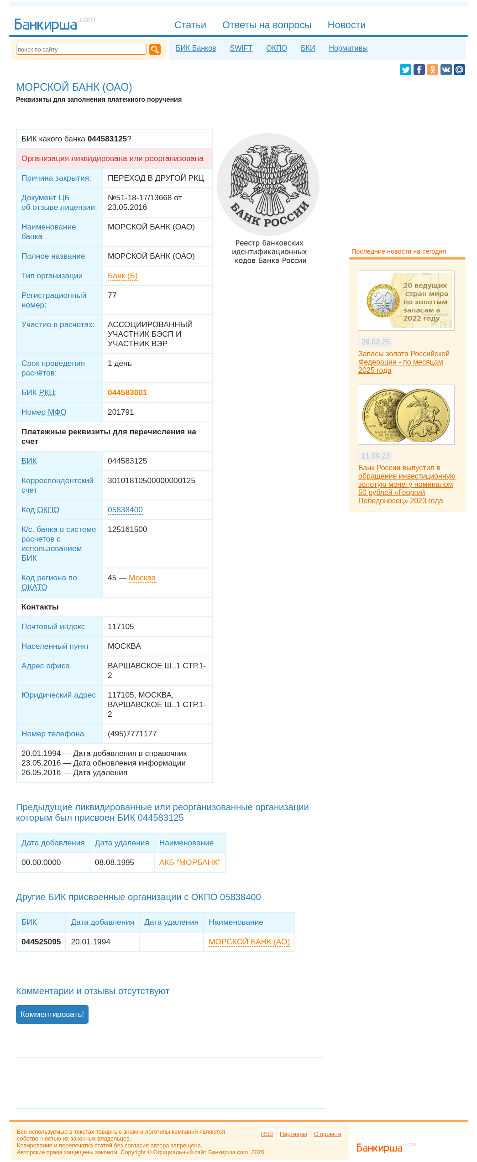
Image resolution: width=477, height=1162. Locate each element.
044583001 (127, 392)
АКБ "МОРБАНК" (189, 862)
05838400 (125, 509)
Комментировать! (52, 1014)
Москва (142, 577)
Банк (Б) (123, 275)
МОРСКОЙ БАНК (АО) (249, 941)
